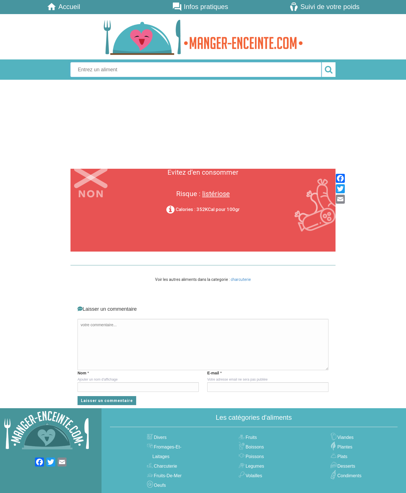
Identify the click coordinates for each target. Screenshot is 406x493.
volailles (253, 475)
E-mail (213, 373)
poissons (254, 456)
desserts (345, 466)
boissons (254, 447)
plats (342, 456)
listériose (216, 194)
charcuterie (241, 279)
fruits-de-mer (167, 475)
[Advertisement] (203, 123)
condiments (348, 475)
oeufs (159, 485)
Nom (82, 373)
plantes (344, 447)
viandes (345, 437)
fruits (250, 437)
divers (160, 437)
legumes (254, 466)
